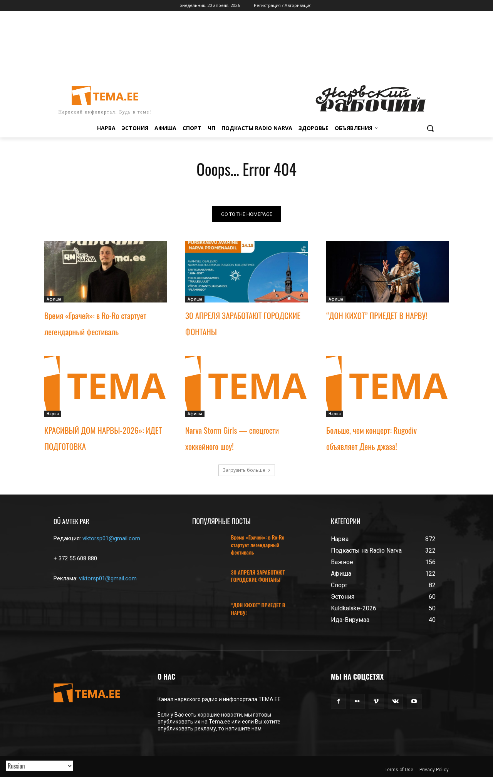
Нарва (53, 413)
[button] (430, 128)
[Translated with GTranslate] (39, 765)
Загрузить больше (247, 470)
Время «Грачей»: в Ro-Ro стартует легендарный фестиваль (258, 544)
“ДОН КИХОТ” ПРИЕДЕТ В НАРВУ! (376, 315)
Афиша (54, 299)
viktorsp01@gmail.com (111, 538)
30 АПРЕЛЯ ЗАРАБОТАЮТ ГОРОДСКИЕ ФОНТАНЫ (258, 576)
